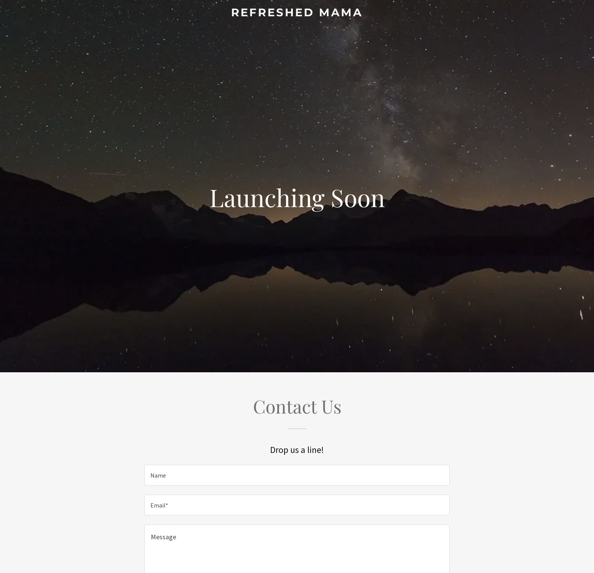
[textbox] (296, 475)
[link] (297, 13)
